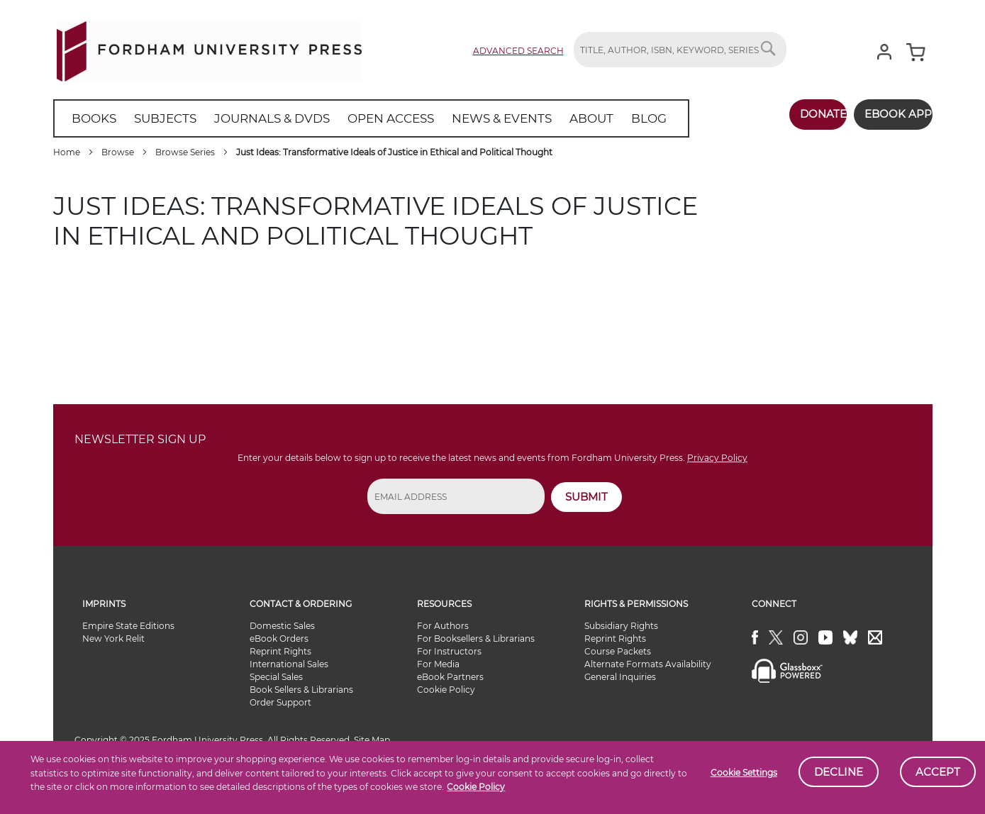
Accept (938, 772)
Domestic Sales (282, 625)
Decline (838, 772)
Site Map (372, 740)
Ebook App (888, 114)
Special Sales (276, 676)
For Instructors (449, 651)
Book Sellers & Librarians (301, 689)
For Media (438, 664)
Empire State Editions (128, 625)
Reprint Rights (280, 651)
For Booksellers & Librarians (476, 638)
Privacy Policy (717, 457)
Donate (802, 114)
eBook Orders (279, 638)
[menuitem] (91, 118)
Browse (118, 152)
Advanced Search (518, 50)
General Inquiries (620, 676)
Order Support (280, 702)
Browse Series (186, 152)
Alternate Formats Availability (647, 664)
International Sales (289, 664)
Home (67, 152)
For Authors (443, 625)
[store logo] (209, 49)
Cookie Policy (476, 786)
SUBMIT (586, 496)
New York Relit (113, 638)
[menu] (350, 118)
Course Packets (617, 651)
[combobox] (680, 49)
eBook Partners (450, 676)
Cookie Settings (744, 772)
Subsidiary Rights (621, 625)
